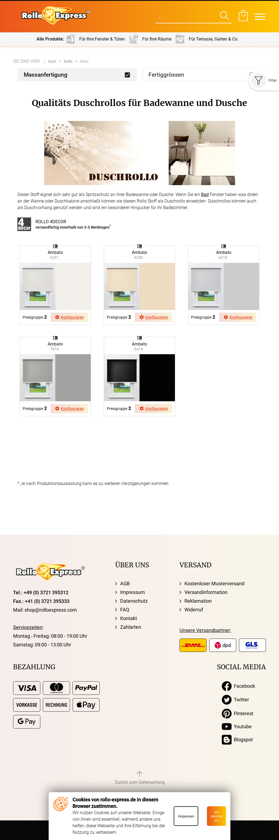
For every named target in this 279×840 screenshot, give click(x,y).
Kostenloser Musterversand (214, 583)
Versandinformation (206, 592)
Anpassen (186, 816)
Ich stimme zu (216, 816)
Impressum (132, 592)
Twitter (235, 700)
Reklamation (198, 601)
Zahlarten (130, 627)
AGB (125, 583)
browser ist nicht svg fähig (55, 245)
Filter (264, 80)
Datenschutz (134, 601)
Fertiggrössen (166, 74)
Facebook (238, 686)
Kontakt (128, 618)
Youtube (237, 726)
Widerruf (193, 609)
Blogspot (237, 740)
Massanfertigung (45, 74)
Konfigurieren (69, 317)
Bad (205, 194)
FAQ (124, 609)
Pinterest (237, 713)
